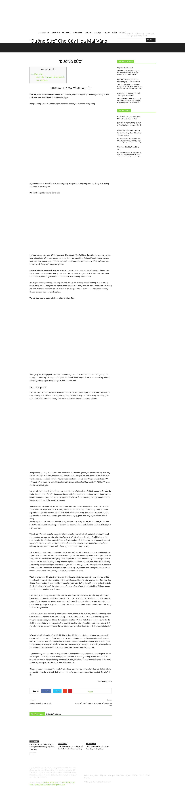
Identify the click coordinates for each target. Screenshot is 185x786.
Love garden (43, 33)
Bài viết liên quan (37, 714)
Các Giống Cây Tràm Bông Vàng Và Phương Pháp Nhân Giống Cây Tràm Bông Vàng (41, 747)
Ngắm (114, 33)
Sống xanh (77, 33)
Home (33, 33)
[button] (153, 15)
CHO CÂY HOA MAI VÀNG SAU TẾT (50, 77)
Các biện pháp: (42, 80)
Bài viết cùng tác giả (53, 714)
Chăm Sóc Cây (34, 741)
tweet (90, 692)
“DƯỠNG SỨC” (37, 74)
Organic (88, 33)
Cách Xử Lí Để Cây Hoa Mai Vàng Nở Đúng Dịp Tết (93, 704)
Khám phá (66, 33)
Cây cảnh (56, 33)
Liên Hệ (122, 33)
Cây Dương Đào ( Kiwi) (125, 67)
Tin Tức (107, 33)
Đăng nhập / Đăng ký (75, 1)
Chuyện (98, 33)
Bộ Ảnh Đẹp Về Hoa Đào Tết (40, 703)
